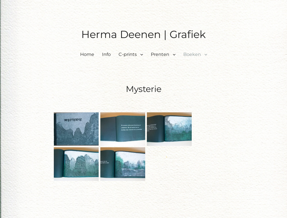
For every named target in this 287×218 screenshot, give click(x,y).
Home (87, 54)
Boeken (192, 54)
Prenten (160, 54)
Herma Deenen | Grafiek (143, 34)
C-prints (128, 54)
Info (106, 54)
